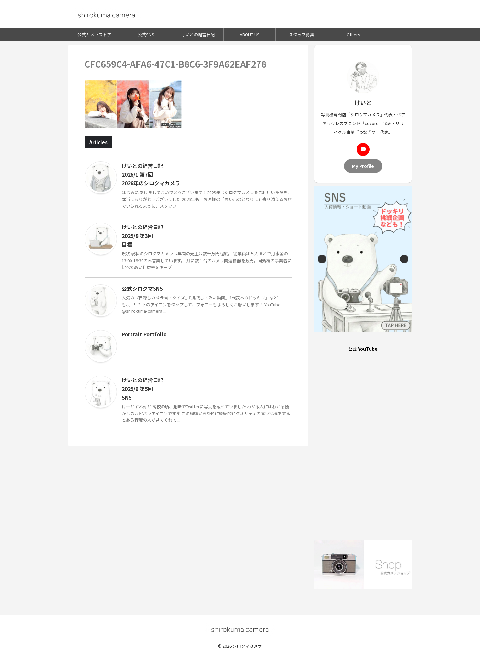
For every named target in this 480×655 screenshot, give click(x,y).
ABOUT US (250, 34)
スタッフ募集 (301, 34)
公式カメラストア (94, 34)
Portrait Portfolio (144, 334)
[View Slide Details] (363, 259)
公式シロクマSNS (142, 288)
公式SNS (146, 34)
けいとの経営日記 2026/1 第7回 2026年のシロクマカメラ (151, 174)
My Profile (363, 166)
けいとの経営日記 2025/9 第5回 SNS (143, 388)
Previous (322, 259)
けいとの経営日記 (198, 34)
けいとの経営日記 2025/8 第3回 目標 (143, 235)
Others (353, 34)
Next (404, 259)
